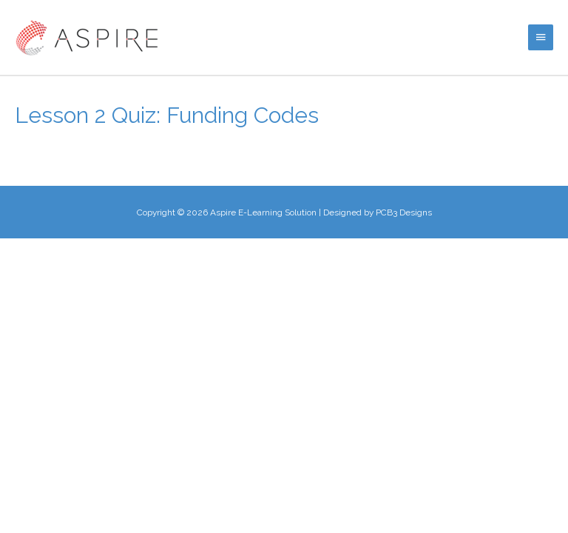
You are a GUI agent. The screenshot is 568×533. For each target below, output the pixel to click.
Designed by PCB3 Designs (377, 212)
